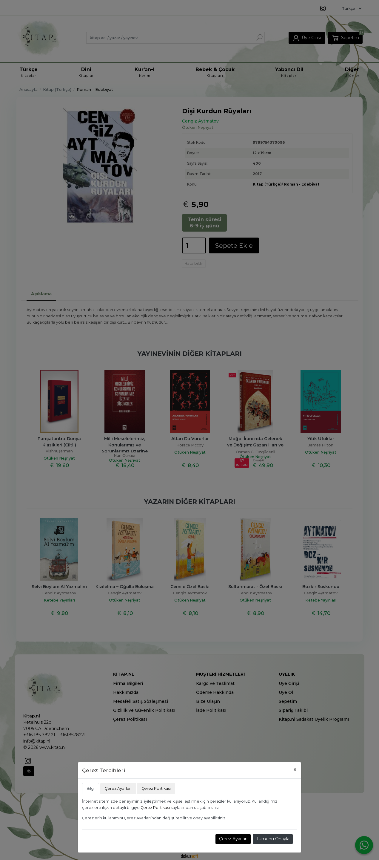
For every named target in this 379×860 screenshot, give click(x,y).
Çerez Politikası (155, 807)
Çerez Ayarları (233, 838)
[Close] (295, 769)
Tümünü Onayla (272, 838)
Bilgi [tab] (91, 788)
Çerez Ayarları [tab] (118, 788)
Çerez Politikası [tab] (156, 788)
